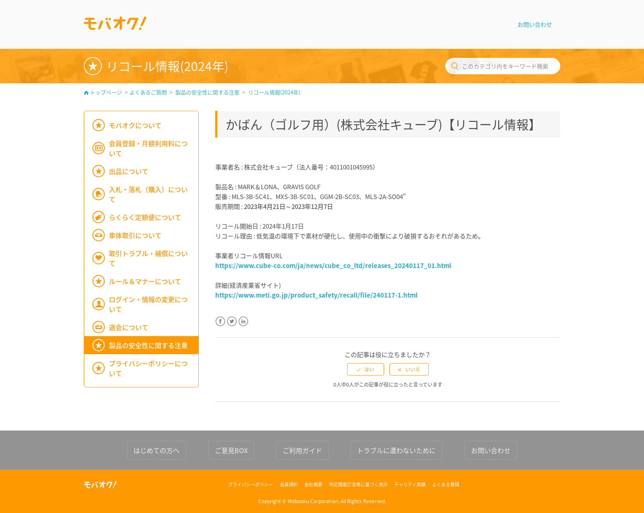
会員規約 (289, 484)
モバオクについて (135, 125)
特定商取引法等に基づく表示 (358, 484)
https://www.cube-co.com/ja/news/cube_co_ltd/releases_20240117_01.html (333, 265)
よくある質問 (445, 484)
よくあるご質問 (148, 92)
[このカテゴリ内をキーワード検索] (502, 66)
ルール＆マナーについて (145, 281)
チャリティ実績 (410, 484)
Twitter (232, 326)
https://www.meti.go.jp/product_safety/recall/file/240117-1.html (316, 295)
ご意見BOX (231, 450)
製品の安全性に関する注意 (207, 92)
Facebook (220, 326)
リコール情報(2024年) (274, 92)
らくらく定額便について (145, 217)
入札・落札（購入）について (148, 194)
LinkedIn (243, 326)
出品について (128, 171)
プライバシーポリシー (250, 484)
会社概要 (313, 484)
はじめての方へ (156, 450)
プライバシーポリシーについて (148, 368)
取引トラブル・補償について (148, 258)
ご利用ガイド (302, 450)
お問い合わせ (535, 24)
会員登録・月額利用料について (148, 148)
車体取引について (135, 235)
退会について (128, 327)
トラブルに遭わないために (396, 450)
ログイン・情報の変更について (148, 304)
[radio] (365, 369)
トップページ (106, 92)
